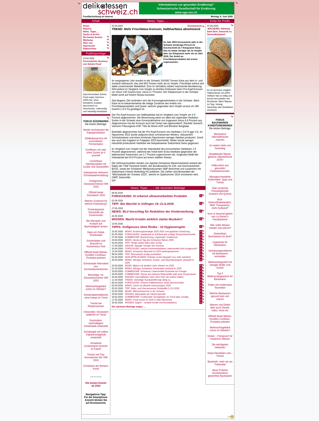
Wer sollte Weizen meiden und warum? (220, 226)
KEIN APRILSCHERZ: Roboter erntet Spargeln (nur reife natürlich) (158, 257)
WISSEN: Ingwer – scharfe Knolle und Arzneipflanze (151, 302)
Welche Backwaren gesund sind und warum (220, 296)
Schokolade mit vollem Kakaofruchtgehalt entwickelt (96, 334)
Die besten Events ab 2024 (95, 384)
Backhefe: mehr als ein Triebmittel (220, 363)
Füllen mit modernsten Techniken (220, 286)
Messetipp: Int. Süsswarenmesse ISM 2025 (96, 277)
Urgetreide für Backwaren (220, 243)
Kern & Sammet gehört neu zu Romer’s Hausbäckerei (220, 216)
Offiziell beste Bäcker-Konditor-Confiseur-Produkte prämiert (96, 255)
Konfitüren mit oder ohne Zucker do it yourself (96, 152)
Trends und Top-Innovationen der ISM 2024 (95, 357)
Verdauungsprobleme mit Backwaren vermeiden (220, 253)
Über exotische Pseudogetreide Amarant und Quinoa (220, 191)
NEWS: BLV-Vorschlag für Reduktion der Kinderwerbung (152, 211)
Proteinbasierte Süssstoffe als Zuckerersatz (96, 212)
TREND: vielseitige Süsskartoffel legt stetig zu (147, 280)
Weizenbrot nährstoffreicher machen (220, 137)
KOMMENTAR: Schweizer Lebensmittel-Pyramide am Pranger (156, 271)
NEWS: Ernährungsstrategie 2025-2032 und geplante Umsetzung (157, 231)
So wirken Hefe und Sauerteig (220, 147)
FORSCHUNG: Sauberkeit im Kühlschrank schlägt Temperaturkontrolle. (160, 234)
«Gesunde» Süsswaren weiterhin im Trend (96, 313)
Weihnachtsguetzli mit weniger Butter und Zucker (220, 265)
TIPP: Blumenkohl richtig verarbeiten (143, 254)
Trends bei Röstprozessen (96, 305)
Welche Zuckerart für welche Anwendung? (96, 202)
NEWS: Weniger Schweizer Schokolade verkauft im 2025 (153, 268)
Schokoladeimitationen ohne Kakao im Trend (96, 296)
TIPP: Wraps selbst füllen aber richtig (143, 243)
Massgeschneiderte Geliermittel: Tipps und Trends (220, 179)
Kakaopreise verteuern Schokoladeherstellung (96, 174)
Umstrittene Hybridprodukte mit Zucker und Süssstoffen (96, 164)
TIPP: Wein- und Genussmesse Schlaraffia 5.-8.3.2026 (152, 288)
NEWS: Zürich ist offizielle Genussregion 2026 (148, 285)
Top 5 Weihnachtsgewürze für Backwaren (220, 276)
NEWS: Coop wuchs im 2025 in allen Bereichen (148, 299)
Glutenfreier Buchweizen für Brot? (220, 235)
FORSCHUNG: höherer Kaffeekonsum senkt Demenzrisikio (154, 282)
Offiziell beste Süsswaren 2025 (96, 194)
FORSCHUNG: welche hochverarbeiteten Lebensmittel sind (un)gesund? (161, 248)
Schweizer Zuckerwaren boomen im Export (96, 346)
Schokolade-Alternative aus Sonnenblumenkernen (95, 266)
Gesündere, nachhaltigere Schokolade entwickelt (96, 323)
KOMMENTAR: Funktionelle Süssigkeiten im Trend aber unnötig (156, 297)
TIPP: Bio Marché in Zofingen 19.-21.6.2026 (143, 203)
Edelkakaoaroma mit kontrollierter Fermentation (96, 141)
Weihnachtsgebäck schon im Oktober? (96, 288)
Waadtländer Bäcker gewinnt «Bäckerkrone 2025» (220, 157)
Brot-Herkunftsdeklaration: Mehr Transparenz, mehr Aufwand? (220, 203)
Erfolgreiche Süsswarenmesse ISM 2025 (96, 184)
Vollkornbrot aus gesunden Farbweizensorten (220, 168)
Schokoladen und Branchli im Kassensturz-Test (95, 243)
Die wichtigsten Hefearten (220, 346)
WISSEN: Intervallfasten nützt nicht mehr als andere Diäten (154, 277)
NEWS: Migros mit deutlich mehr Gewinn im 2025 (149, 265)
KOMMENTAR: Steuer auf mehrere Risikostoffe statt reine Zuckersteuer (160, 274)
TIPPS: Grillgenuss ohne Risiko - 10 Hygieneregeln (148, 227)
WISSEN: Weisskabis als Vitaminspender (145, 294)
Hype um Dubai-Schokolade (96, 234)
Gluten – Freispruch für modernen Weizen (220, 337)
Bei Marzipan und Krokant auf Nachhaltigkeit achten (96, 223)
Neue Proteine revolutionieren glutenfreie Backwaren (220, 373)
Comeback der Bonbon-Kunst (96, 367)
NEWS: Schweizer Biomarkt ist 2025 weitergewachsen (152, 251)
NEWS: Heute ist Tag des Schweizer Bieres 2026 (149, 240)
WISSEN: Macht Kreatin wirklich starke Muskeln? (147, 219)
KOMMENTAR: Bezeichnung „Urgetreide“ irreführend (151, 237)
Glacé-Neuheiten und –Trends (220, 354)
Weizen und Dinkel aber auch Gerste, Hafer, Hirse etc (220, 307)
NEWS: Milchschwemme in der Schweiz (145, 291)
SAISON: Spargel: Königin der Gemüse (144, 245)
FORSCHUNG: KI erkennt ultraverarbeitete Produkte (149, 196)
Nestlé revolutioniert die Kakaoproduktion (96, 131)
